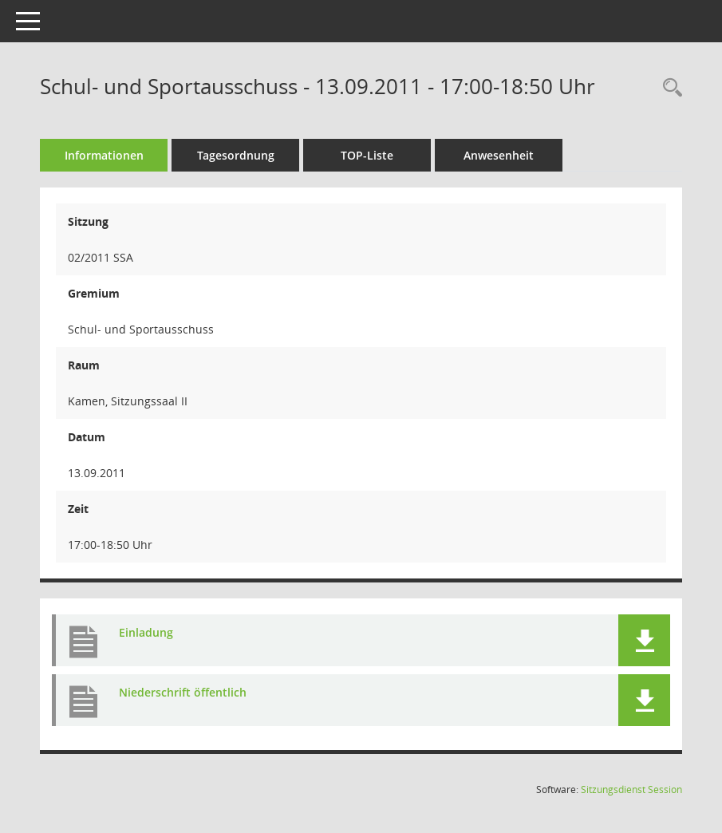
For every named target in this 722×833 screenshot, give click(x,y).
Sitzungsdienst (631, 789)
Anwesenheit (499, 155)
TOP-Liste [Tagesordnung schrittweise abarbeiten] (367, 155)
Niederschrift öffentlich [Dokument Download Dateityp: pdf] (183, 692)
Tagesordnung (235, 155)
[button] (644, 640)
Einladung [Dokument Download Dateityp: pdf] (146, 632)
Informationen (104, 155)
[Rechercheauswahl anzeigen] (668, 88)
